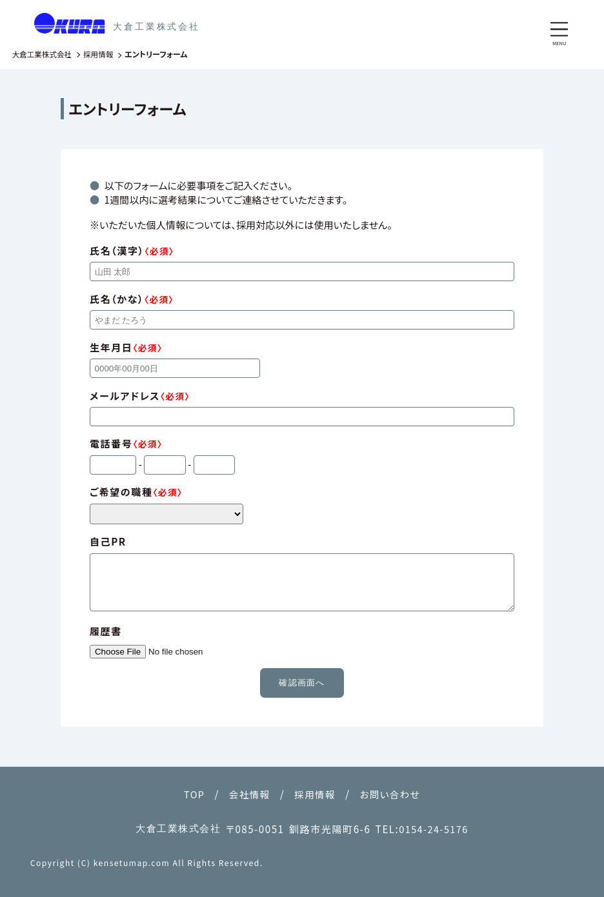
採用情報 (315, 794)
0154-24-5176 (434, 829)
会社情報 (248, 794)
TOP (191, 794)
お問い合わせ (392, 794)
